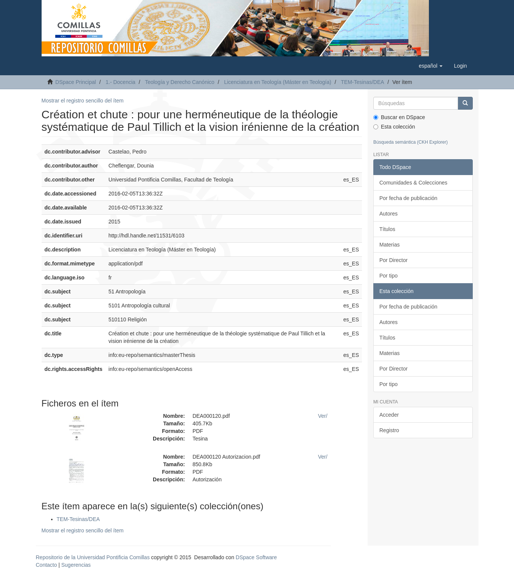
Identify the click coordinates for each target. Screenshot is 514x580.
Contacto (46, 565)
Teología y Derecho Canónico (179, 82)
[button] (430, 65)
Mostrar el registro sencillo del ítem (83, 101)
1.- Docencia (120, 82)
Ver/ (323, 416)
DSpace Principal (75, 82)
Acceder (389, 415)
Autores (388, 214)
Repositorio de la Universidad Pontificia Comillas (93, 557)
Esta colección (394, 127)
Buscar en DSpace (399, 117)
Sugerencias (76, 565)
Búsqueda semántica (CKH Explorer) (410, 142)
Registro (389, 430)
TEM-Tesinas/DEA (362, 82)
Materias (389, 245)
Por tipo (388, 276)
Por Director (393, 260)
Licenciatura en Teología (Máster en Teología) (277, 82)
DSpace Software (256, 557)
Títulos (387, 229)
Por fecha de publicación (408, 198)
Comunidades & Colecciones (413, 183)
